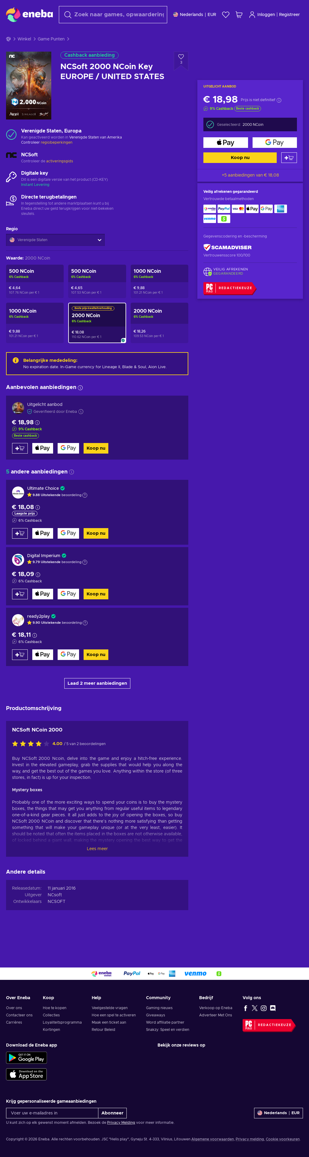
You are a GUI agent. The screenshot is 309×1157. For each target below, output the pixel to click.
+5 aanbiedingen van (250, 190)
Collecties (51, 1015)
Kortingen (51, 1029)
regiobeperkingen (56, 157)
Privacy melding (250, 1139)
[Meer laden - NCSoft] (11, 173)
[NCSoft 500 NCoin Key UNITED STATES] (35, 296)
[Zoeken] (113, 14)
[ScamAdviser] (227, 262)
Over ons (14, 1008)
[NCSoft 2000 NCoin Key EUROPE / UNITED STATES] (97, 338)
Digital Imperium (43, 571)
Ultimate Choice (43, 504)
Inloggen (262, 14)
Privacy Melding (121, 1122)
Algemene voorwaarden (212, 1139)
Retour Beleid (103, 1029)
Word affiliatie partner (165, 1022)
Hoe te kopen (54, 1008)
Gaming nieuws (159, 1008)
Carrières (14, 1022)
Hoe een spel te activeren (114, 1015)
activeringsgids (59, 176)
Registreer (289, 15)
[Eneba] (29, 14)
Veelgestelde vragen (110, 1008)
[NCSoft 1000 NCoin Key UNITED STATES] (35, 338)
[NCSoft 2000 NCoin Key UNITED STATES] (159, 338)
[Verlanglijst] (225, 14)
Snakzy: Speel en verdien (167, 1029)
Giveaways (155, 1015)
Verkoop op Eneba (215, 1008)
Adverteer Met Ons (215, 1015)
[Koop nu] (225, 157)
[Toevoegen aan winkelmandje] (289, 172)
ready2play (38, 631)
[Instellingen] (194, 14)
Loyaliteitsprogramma (62, 1022)
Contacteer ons (19, 1015)
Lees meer (97, 864)
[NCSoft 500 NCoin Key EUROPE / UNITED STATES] (97, 296)
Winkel (24, 54)
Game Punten (51, 54)
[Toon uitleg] (84, 510)
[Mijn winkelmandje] (239, 14)
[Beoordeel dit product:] (32, 759)
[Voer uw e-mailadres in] (52, 1113)
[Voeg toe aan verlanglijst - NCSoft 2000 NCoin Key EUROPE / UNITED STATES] (181, 76)
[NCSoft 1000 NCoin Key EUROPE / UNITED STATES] (159, 296)
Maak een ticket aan (109, 1022)
